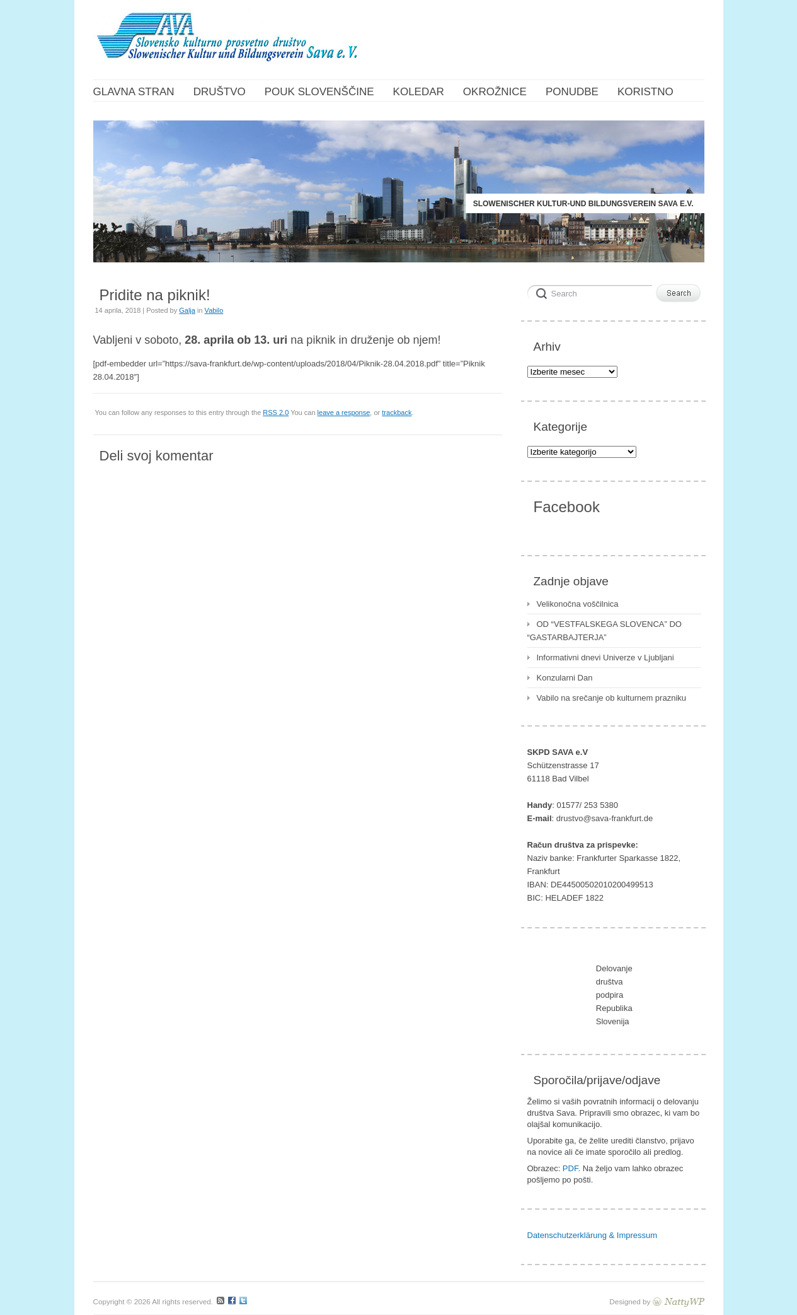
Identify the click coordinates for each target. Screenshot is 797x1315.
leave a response (344, 412)
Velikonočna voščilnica (578, 604)
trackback (396, 412)
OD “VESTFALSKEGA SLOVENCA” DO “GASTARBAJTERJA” (604, 630)
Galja (187, 310)
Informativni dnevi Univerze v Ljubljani (605, 657)
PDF (570, 1168)
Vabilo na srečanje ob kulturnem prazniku (612, 698)
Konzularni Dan (565, 677)
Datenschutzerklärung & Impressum (592, 1235)
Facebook (567, 506)
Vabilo (214, 310)
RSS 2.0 (276, 412)
